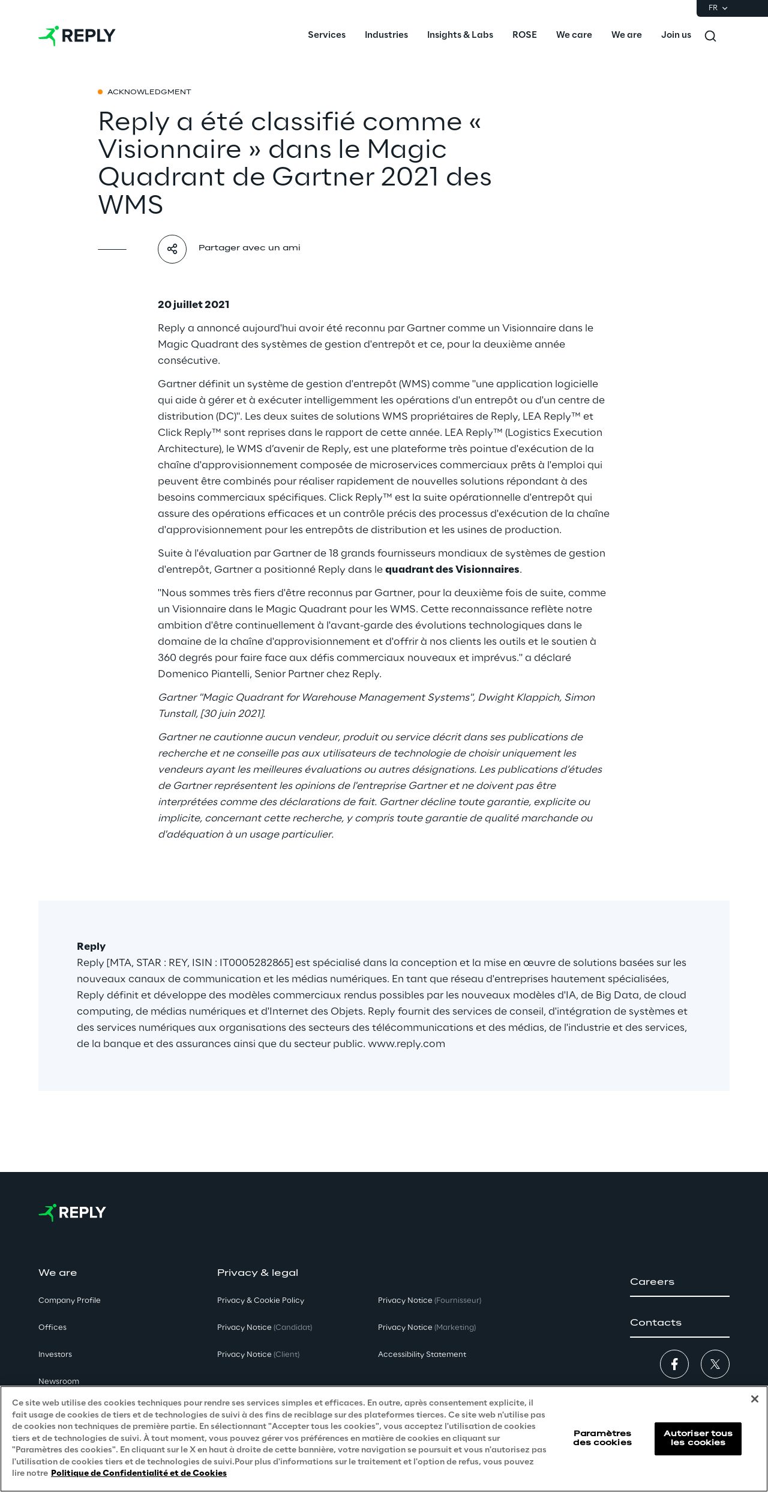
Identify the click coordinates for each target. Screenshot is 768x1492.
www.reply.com (406, 1044)
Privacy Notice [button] (264, 1328)
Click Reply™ (189, 432)
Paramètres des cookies (602, 1438)
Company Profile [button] (69, 1301)
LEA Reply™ (552, 416)
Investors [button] (55, 1355)
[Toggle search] (710, 36)
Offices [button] (52, 1328)
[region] (384, 1439)
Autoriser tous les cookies (698, 1438)
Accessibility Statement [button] (422, 1355)
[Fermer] (755, 1399)
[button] (680, 1282)
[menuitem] (327, 36)
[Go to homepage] (77, 36)
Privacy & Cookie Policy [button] (260, 1301)
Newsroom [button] (58, 1382)
